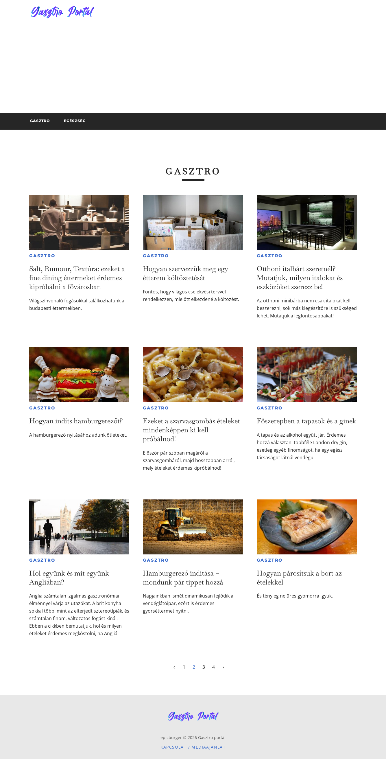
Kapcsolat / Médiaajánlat (193, 747)
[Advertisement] (193, 69)
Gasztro (42, 255)
